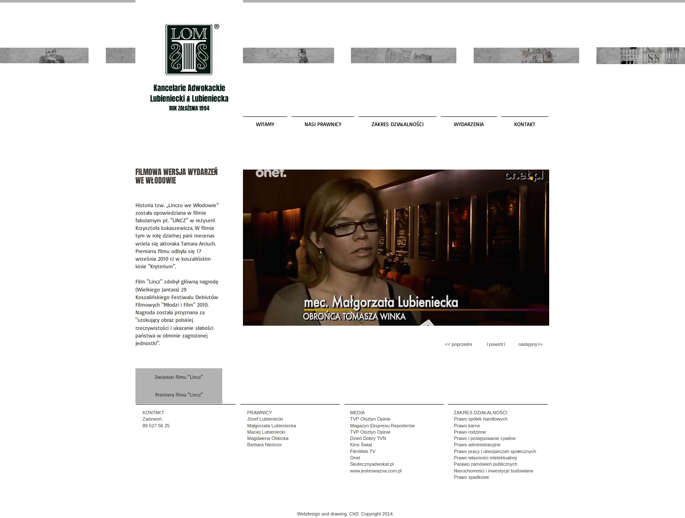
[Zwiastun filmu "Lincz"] (178, 377)
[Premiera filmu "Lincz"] (178, 395)
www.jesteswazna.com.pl (376, 470)
